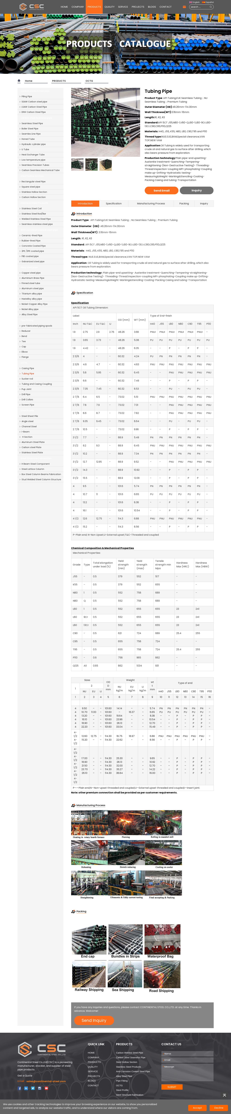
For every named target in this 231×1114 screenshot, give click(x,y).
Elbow (23, 351)
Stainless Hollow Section (33, 191)
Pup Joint (25, 389)
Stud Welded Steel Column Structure (40, 479)
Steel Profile (122, 1090)
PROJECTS (138, 7)
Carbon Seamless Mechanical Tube (39, 170)
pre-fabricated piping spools (35, 325)
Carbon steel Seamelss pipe (130, 1057)
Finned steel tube (29, 283)
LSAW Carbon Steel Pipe (33, 106)
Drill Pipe (24, 394)
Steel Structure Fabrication (129, 1094)
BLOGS (152, 7)
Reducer (25, 331)
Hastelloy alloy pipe (30, 298)
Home (28, 81)
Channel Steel (28, 426)
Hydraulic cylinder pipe (32, 144)
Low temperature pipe (32, 159)
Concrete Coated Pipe (32, 245)
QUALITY (110, 7)
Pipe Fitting (122, 1080)
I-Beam (24, 431)
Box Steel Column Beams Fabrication (40, 474)
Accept (197, 1108)
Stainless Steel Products (128, 1066)
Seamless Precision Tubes (34, 165)
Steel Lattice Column (31, 469)
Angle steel (26, 421)
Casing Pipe (26, 368)
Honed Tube (27, 139)
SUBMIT (172, 1087)
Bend (23, 336)
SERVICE (123, 7)
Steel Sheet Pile (28, 416)
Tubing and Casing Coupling (35, 383)
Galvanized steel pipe (31, 261)
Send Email (162, 190)
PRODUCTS (94, 7)
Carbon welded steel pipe (129, 1052)
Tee (22, 341)
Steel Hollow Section (126, 1062)
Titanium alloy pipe (30, 293)
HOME (64, 7)
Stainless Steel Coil (30, 208)
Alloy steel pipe (124, 1076)
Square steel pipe (29, 186)
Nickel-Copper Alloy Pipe (33, 304)
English (194, 2)
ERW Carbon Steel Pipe (32, 112)
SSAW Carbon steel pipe (33, 101)
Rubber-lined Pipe (29, 240)
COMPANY (78, 7)
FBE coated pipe (29, 256)
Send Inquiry (94, 1020)
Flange (24, 357)
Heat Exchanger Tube (32, 154)
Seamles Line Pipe (30, 133)
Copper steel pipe (30, 272)
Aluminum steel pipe (31, 288)
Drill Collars (26, 399)
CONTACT (166, 7)
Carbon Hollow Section (32, 197)
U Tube (24, 149)
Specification (114, 203)
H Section (25, 436)
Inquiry (197, 190)
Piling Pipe (25, 96)
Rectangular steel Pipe (32, 181)
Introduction (85, 203)
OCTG (89, 81)
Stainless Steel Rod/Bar (32, 213)
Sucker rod (26, 378)
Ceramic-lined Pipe (30, 235)
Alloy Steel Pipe (28, 314)
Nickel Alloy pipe (28, 309)
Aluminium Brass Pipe (31, 278)
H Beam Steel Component (34, 463)
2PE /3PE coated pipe (31, 251)
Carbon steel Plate (30, 447)
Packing (184, 203)
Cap (22, 346)
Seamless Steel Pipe (31, 123)
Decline (218, 1108)
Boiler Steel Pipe (28, 128)
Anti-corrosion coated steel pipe (133, 1071)
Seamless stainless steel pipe (36, 224)
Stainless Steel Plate (31, 452)
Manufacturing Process (151, 203)
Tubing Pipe (26, 373)
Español (208, 2)
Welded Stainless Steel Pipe (35, 218)
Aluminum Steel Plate (32, 442)
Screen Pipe (26, 404)
